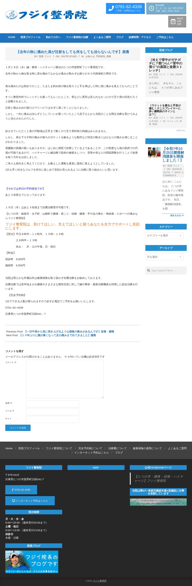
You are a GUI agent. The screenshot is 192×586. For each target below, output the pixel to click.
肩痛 (108, 56)
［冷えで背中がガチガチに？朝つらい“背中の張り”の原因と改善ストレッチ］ (165, 65)
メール (9, 411)
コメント (10, 362)
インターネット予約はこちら (30, 500)
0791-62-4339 (21, 489)
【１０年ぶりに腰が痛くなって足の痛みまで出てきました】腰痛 (57, 335)
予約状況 (100, 56)
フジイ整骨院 (99, 581)
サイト (8, 418)
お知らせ (90, 56)
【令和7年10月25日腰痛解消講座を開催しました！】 (173, 154)
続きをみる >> (177, 215)
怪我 (154, 124)
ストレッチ (172, 121)
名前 (8, 403)
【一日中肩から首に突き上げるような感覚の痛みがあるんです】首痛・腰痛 (69, 331)
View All (181, 130)
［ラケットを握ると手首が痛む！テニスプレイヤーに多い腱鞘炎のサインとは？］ (165, 110)
